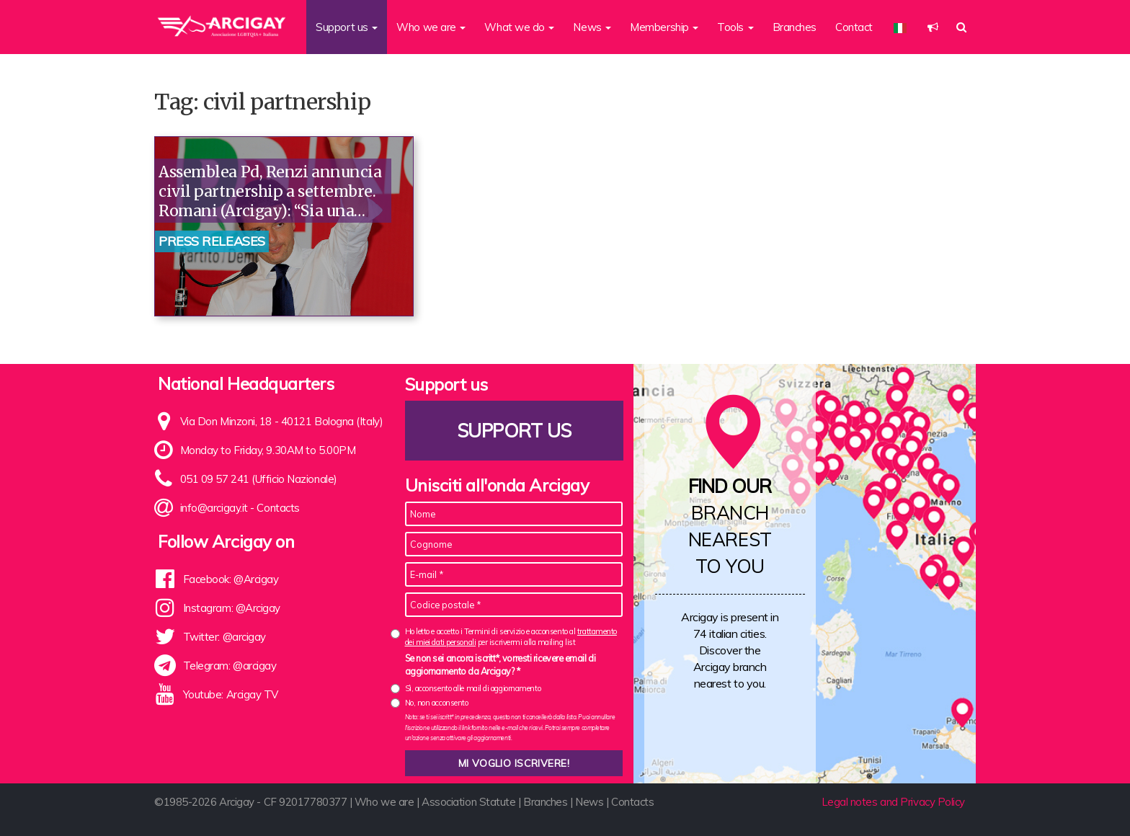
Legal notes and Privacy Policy (894, 802)
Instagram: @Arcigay (231, 608)
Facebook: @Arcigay (231, 579)
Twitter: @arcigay (224, 637)
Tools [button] (735, 27)
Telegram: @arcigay (230, 665)
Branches (795, 27)
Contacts (278, 508)
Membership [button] (664, 27)
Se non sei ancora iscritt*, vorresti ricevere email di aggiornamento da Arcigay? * (500, 664)
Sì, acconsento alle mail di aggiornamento (473, 688)
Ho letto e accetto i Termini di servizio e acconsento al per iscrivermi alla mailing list (511, 636)
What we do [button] (519, 27)
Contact (854, 27)
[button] (933, 27)
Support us (513, 431)
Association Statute (468, 802)
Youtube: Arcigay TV (230, 694)
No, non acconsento (436, 703)
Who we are (384, 802)
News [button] (592, 27)
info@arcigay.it (214, 508)
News (589, 802)
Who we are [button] (431, 27)
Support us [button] (347, 27)
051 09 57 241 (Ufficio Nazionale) (258, 479)
